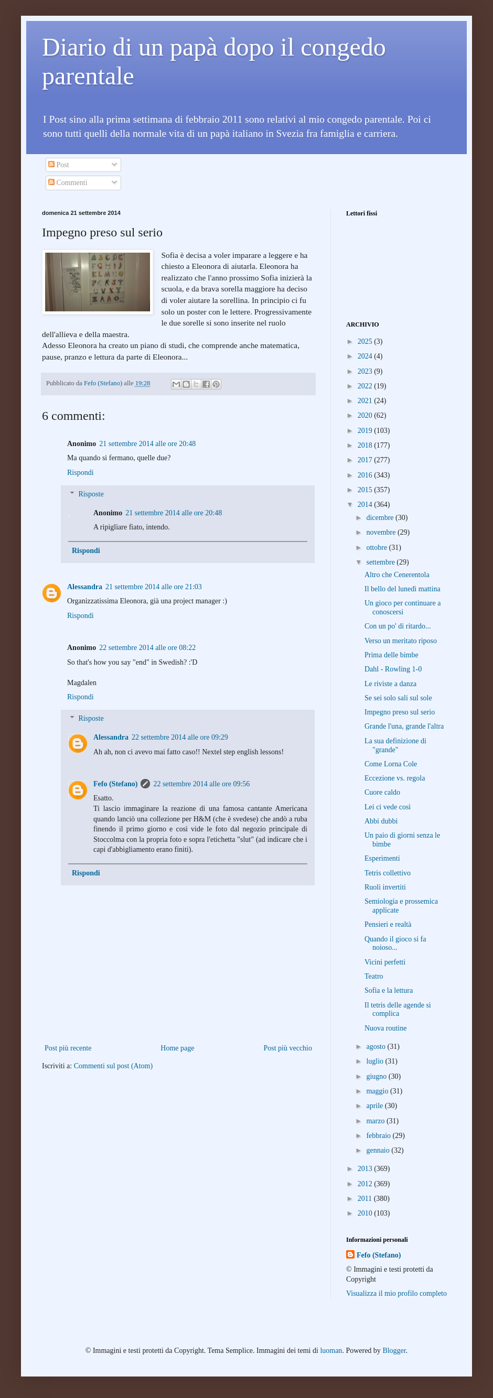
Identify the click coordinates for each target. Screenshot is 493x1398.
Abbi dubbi (381, 821)
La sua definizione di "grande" (395, 745)
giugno (377, 1076)
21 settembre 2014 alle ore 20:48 (147, 444)
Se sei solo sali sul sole (398, 698)
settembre (381, 562)
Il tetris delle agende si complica (398, 1009)
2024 (366, 356)
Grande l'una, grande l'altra (404, 726)
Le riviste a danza (390, 684)
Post (58, 165)
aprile (375, 1106)
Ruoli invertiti (385, 887)
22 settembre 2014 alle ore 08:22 (147, 648)
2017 (366, 460)
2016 (366, 475)
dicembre (380, 518)
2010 (366, 1213)
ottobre (377, 547)
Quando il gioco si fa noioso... (395, 943)
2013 (366, 1169)
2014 (366, 504)
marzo (376, 1121)
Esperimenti (382, 858)
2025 (366, 341)
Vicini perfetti (385, 962)
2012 (366, 1184)
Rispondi (80, 472)
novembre (381, 532)
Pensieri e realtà (388, 924)
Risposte (90, 494)
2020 (366, 415)
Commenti (68, 183)
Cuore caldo (382, 792)
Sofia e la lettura (389, 990)
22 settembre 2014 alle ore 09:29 (180, 737)
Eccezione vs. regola (395, 778)
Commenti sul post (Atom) (113, 1066)
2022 (366, 386)
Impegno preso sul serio (400, 712)
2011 (366, 1198)
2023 (366, 371)
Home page (177, 1048)
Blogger (393, 1350)
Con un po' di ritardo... (398, 626)
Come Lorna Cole (391, 764)
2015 (366, 490)
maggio (378, 1091)
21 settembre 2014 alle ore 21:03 (153, 587)
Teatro (374, 976)
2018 (366, 445)
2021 (366, 401)
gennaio (378, 1150)
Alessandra (84, 587)
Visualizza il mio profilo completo (396, 1293)
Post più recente (68, 1048)
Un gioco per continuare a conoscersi (403, 607)
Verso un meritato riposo (401, 641)
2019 (366, 431)
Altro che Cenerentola (397, 575)
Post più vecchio (287, 1048)
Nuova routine (385, 1028)
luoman (331, 1350)
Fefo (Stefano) (115, 784)
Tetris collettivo (388, 873)
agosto (376, 1046)
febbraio (379, 1136)
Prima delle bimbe (392, 655)
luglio (375, 1061)
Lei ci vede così (388, 807)
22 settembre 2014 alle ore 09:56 (201, 784)
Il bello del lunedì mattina (403, 589)
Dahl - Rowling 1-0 (393, 669)
